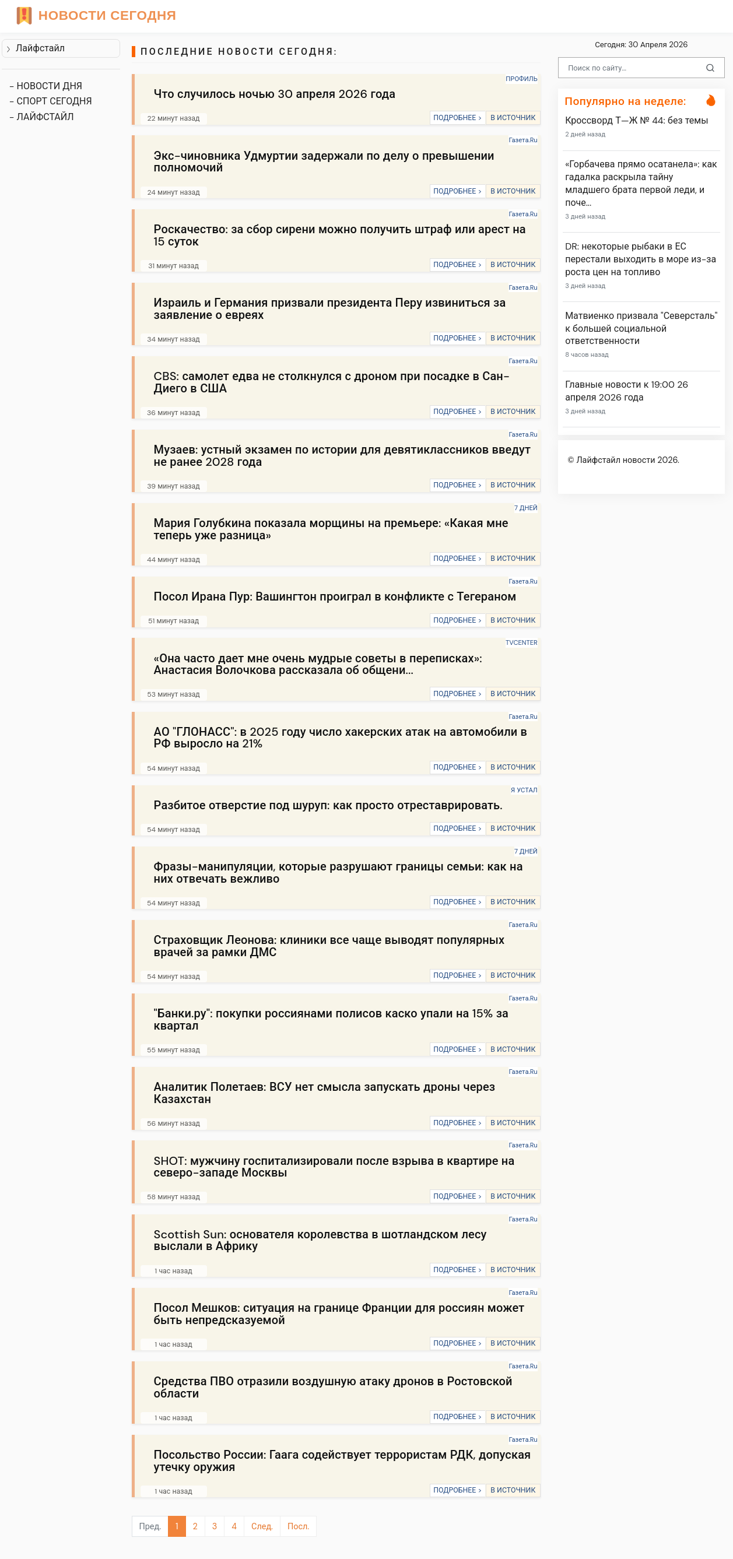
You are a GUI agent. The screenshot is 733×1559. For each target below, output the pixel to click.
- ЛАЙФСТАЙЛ (41, 117)
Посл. (298, 1526)
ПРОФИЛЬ (521, 79)
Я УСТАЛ (524, 790)
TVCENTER (522, 642)
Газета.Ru (522, 140)
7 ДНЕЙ (526, 508)
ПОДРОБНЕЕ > (457, 117)
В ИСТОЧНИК (512, 117)
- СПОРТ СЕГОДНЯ (50, 101)
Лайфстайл (35, 48)
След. (262, 1526)
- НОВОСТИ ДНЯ (45, 86)
